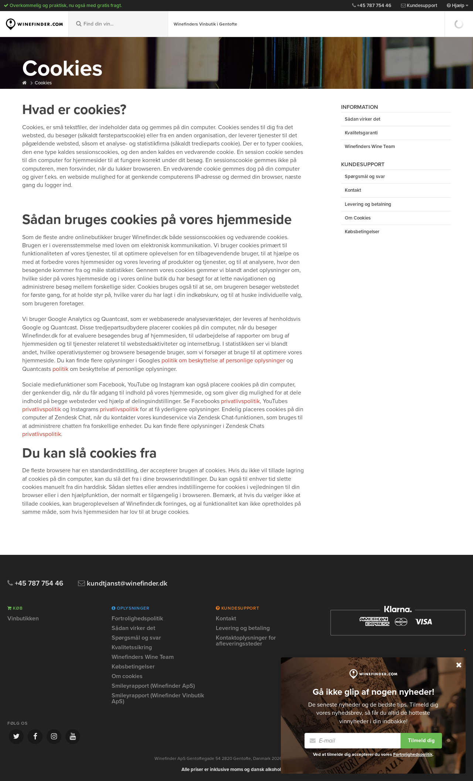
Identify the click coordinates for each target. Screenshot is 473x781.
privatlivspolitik (240, 401)
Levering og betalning (368, 204)
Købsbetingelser (362, 232)
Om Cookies (358, 218)
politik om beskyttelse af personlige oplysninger (223, 360)
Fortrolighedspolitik (137, 619)
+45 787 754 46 (371, 6)
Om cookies (127, 676)
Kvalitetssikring (132, 647)
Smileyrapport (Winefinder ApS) (153, 686)
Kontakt (353, 191)
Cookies (43, 83)
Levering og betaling (243, 628)
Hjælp (457, 6)
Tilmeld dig (421, 740)
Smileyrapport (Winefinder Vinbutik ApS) (158, 698)
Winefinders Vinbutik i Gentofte (205, 24)
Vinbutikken (23, 619)
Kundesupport (419, 6)
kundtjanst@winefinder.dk (123, 583)
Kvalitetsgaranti (361, 133)
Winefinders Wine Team (370, 147)
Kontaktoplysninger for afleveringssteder (246, 640)
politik (60, 369)
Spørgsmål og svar (365, 177)
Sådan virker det (362, 119)
